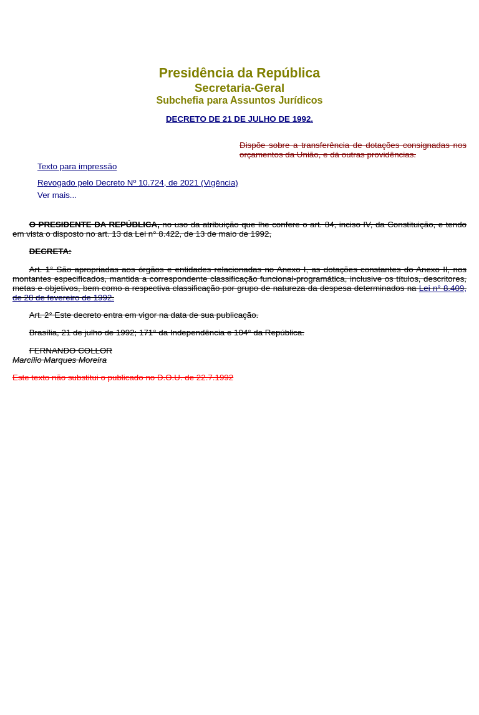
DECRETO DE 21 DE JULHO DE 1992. (239, 119)
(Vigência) (219, 182)
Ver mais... (57, 195)
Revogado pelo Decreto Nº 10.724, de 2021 (119, 182)
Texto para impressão (77, 166)
